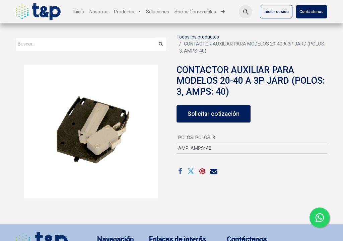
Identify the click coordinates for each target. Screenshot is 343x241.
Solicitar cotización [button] (213, 113)
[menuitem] (79, 12)
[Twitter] (190, 171)
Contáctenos (311, 11)
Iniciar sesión (276, 11)
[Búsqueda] (160, 44)
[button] (245, 11)
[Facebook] (180, 171)
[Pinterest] (202, 171)
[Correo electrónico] (213, 171)
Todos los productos (198, 36)
